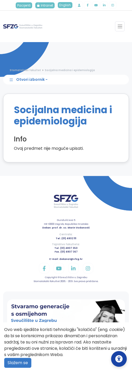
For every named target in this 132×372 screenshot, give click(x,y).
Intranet (45, 5)
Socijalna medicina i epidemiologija (70, 70)
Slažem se (18, 363)
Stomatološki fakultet (25, 70)
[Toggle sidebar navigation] (67, 79)
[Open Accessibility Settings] (119, 359)
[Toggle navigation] (120, 26)
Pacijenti (24, 5)
